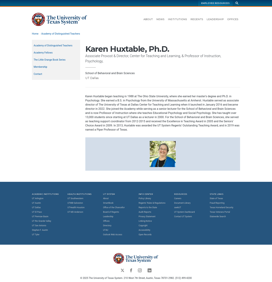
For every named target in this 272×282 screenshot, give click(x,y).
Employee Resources (215, 3)
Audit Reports (145, 212)
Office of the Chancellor (114, 207)
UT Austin (36, 203)
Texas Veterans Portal (220, 212)
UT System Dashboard (184, 212)
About (148, 19)
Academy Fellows (43, 52)
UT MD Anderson (75, 212)
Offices (232, 19)
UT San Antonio (39, 225)
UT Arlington (37, 198)
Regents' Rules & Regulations (152, 203)
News (160, 19)
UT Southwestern (75, 198)
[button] (163, 153)
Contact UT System (183, 216)
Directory (107, 225)
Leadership (215, 19)
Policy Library (145, 198)
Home (35, 33)
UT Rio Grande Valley (41, 221)
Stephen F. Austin (40, 230)
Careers (177, 198)
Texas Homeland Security (221, 207)
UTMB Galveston (75, 203)
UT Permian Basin (40, 216)
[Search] (237, 3)
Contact (38, 74)
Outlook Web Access (112, 234)
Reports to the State (148, 207)
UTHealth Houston (75, 207)
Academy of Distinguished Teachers (60, 33)
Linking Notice (145, 221)
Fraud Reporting (217, 203)
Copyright (143, 225)
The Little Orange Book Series (49, 59)
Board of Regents (111, 212)
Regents (196, 19)
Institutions (177, 19)
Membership (40, 66)
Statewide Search (218, 216)
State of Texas (216, 198)
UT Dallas (36, 207)
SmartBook (108, 203)
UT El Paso (37, 212)
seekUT (177, 207)
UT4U (105, 230)
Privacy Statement (147, 216)
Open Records (145, 234)
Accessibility (144, 230)
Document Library (182, 203)
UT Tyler (35, 234)
